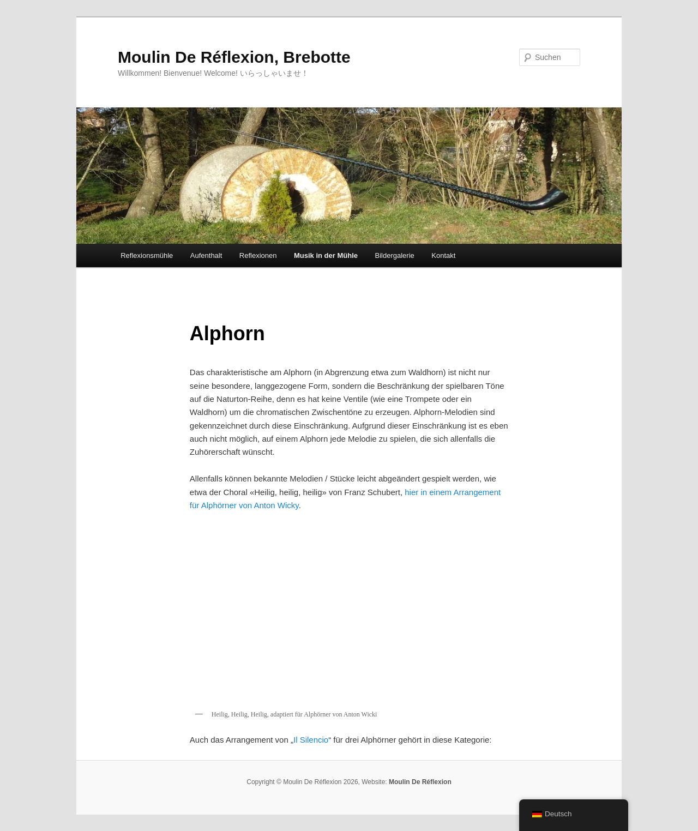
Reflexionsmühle (147, 255)
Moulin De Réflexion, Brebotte (234, 57)
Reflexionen (258, 255)
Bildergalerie (394, 255)
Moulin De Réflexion (420, 782)
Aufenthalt (206, 255)
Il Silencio (310, 739)
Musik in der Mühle (326, 255)
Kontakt (443, 255)
